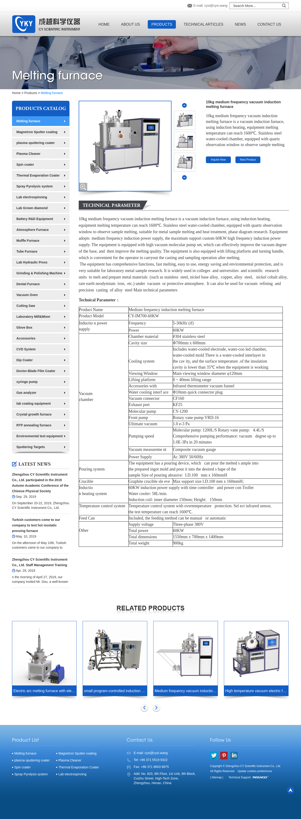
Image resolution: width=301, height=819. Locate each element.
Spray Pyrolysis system (34, 186)
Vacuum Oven (27, 295)
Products (161, 24)
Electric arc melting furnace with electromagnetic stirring (44, 691)
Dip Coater (24, 360)
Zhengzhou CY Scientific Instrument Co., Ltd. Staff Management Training (39, 562)
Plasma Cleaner (28, 154)
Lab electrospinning (31, 197)
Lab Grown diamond (32, 208)
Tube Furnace (26, 251)
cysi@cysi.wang (215, 5)
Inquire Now (218, 159)
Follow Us (220, 740)
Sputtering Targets (30, 447)
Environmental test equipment (39, 436)
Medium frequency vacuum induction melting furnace (186, 691)
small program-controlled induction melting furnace (115, 691)
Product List (25, 740)
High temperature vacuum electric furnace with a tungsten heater (256, 691)
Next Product (248, 159)
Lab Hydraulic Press (32, 262)
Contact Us (269, 24)
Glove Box (24, 327)
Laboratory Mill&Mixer (33, 316)
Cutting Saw (25, 306)
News (240, 24)
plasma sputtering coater (35, 143)
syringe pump (27, 382)
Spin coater (25, 164)
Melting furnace (52, 93)
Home (104, 24)
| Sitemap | (216, 777)
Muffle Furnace (27, 240)
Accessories (26, 338)
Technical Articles (203, 24)
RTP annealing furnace (33, 425)
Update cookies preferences (255, 771)
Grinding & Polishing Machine (39, 273)
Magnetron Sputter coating (36, 132)
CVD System (26, 349)
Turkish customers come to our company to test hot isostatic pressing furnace (36, 525)
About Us (130, 24)
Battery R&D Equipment (34, 219)
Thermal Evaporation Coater (38, 175)
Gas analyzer (26, 392)
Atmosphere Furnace (32, 230)
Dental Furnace (28, 284)
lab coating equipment (33, 403)
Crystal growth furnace (33, 414)
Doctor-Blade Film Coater (35, 371)
